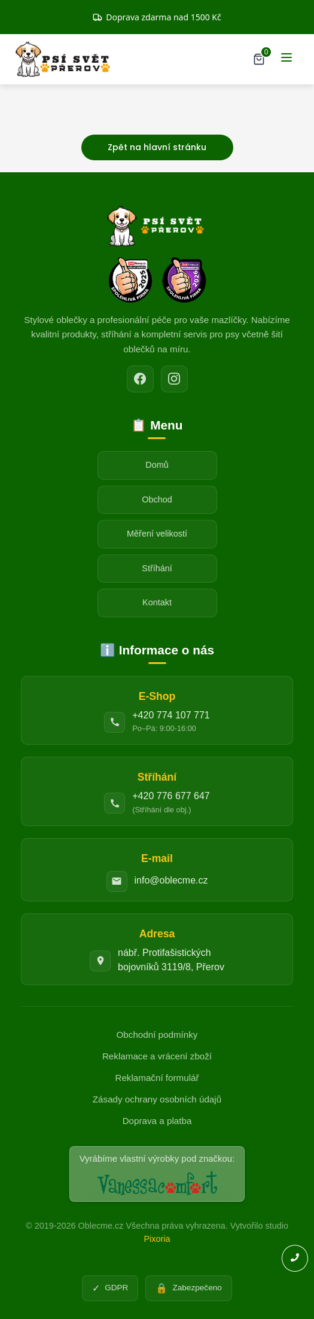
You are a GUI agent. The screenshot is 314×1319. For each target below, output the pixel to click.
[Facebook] (140, 378)
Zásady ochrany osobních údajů (157, 1099)
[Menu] (286, 59)
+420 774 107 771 (170, 715)
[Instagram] (174, 378)
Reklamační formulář (157, 1078)
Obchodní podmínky (157, 1034)
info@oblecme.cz (171, 880)
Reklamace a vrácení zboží (157, 1056)
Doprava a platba (157, 1121)
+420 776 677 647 (170, 796)
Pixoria (157, 1239)
